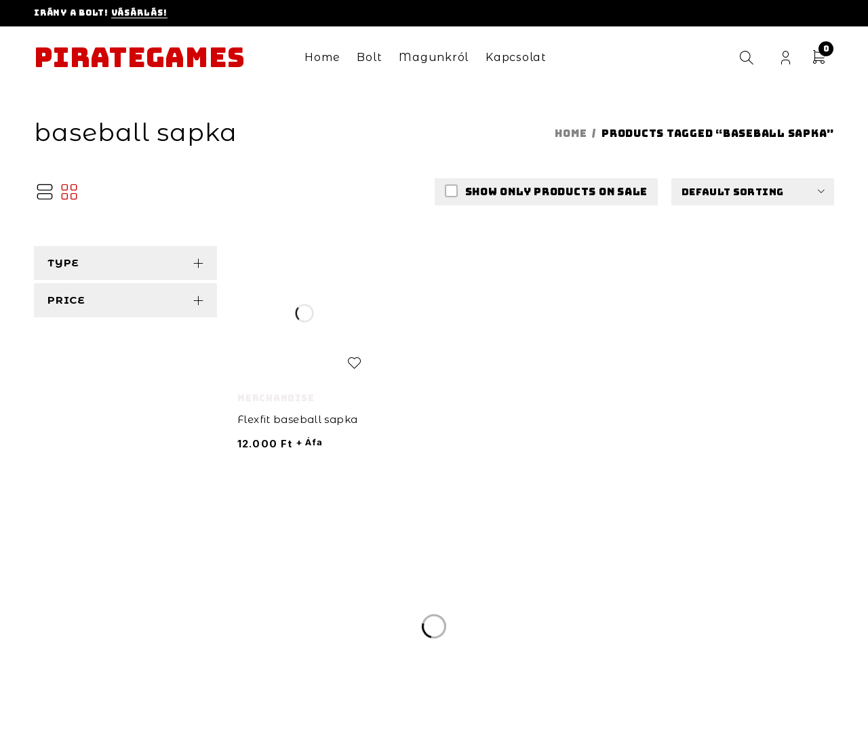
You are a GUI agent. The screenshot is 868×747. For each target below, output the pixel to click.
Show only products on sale (555, 192)
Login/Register (785, 58)
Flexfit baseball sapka (297, 419)
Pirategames (139, 57)
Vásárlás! (139, 12)
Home (571, 133)
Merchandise (275, 398)
